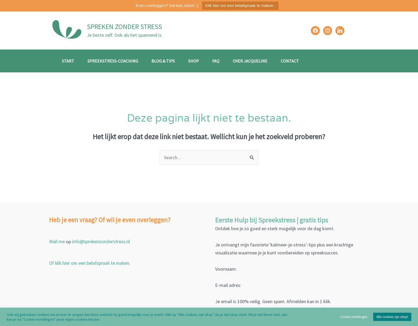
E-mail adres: (228, 285)
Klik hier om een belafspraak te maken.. (240, 5)
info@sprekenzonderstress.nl (101, 242)
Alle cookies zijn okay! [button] (392, 317)
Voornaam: (226, 269)
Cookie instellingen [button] (353, 317)
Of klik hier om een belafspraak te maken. (90, 263)
